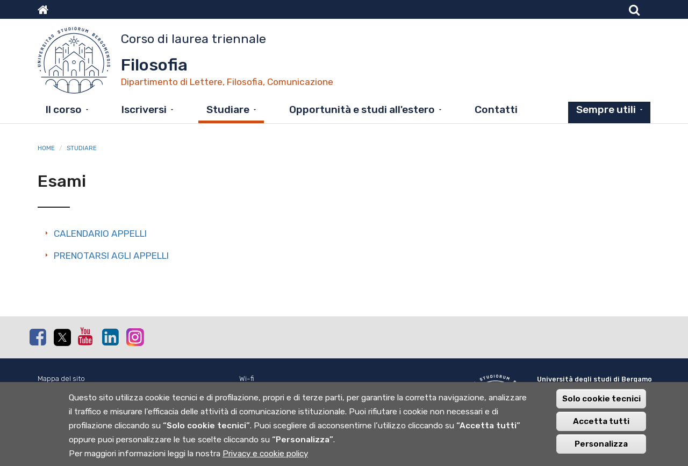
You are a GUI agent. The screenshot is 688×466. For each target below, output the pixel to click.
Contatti (496, 109)
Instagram (134, 336)
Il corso (64, 109)
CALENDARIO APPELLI (100, 233)
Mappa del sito (61, 379)
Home (46, 148)
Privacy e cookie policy (265, 459)
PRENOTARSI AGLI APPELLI (111, 255)
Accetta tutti (601, 427)
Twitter (62, 337)
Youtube (86, 336)
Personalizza (601, 449)
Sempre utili (606, 109)
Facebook (38, 337)
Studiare (227, 109)
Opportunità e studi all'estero (362, 109)
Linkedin (110, 337)
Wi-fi (246, 379)
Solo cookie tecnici (601, 404)
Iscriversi (144, 109)
